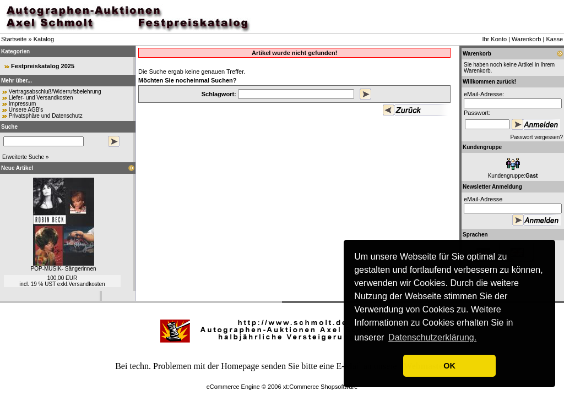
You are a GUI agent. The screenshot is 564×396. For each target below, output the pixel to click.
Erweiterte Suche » (25, 157)
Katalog (44, 39)
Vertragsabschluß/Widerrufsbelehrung (55, 92)
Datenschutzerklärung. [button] (432, 337)
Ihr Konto (494, 39)
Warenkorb (526, 39)
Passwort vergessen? (536, 137)
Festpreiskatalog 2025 (42, 66)
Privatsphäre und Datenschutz (46, 116)
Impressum (22, 104)
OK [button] (449, 365)
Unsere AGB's (26, 110)
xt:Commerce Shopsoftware (320, 386)
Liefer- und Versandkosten (41, 98)
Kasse (554, 39)
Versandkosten (86, 284)
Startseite (13, 39)
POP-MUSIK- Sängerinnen (63, 269)
